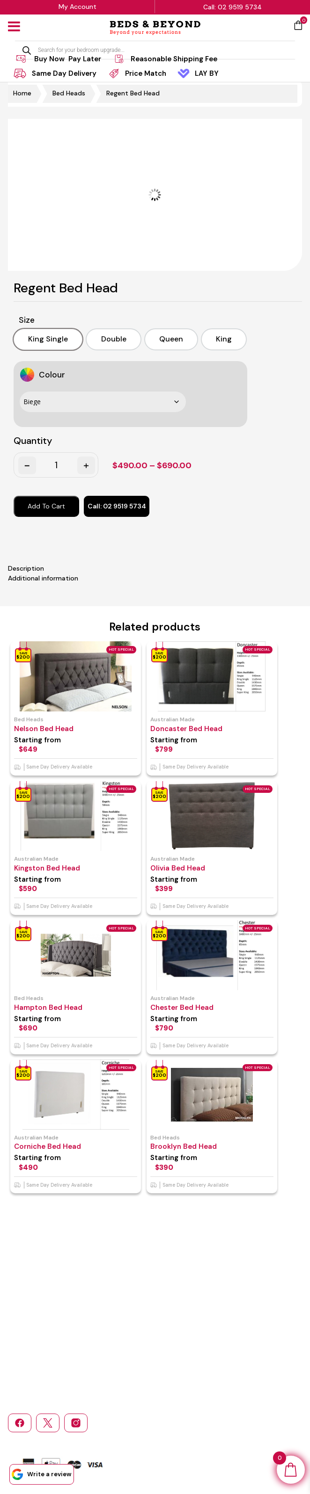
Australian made (183, 717)
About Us (82, 1303)
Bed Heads (68, 93)
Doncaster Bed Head (197, 726)
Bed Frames (242, 1303)
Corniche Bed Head (47, 1139)
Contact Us (24, 1341)
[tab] (155, 566)
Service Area (87, 1341)
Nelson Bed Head (44, 726)
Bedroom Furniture (191, 1316)
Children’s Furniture (253, 1316)
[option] (43, 338)
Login (172, 1341)
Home (22, 93)
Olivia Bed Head (188, 864)
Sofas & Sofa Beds (190, 1328)
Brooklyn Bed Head (194, 1139)
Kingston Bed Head (47, 864)
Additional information (43, 576)
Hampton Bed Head (48, 1001)
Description (26, 566)
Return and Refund (96, 1316)
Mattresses (181, 1303)
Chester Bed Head (192, 1001)
